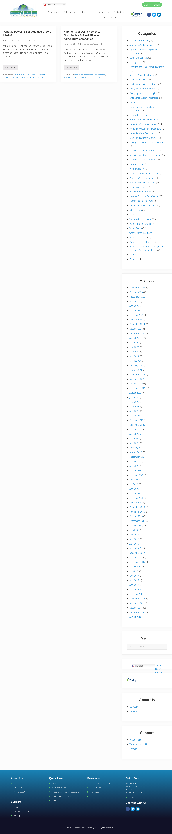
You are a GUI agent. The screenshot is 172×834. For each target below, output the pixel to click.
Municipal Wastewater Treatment (145, 155)
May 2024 (134, 351)
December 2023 (137, 374)
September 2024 (137, 333)
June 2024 (134, 347)
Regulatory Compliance (140, 191)
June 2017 (134, 575)
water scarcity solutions (140, 232)
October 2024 (136, 328)
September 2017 (137, 562)
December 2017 (137, 552)
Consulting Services (138, 57)
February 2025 (136, 315)
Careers (133, 711)
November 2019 (137, 511)
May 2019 (134, 539)
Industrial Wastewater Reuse (143, 124)
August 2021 (135, 461)
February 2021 (136, 475)
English (49, 4)
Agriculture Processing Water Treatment (29, 74)
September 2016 (137, 612)
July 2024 (133, 342)
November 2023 (137, 379)
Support (16, 801)
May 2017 (134, 580)
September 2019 (137, 520)
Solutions (69, 12)
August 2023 (135, 392)
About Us (53, 12)
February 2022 (136, 447)
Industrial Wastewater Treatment (145, 128)
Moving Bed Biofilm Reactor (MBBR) (146, 142)
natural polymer (136, 164)
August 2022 (135, 433)
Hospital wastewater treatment (144, 119)
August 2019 (135, 525)
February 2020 (136, 497)
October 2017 (136, 557)
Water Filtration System (140, 223)
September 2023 (137, 388)
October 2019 (136, 516)
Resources (102, 12)
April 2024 (134, 356)
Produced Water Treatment (142, 182)
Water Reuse (135, 228)
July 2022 (133, 438)
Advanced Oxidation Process (143, 45)
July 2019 (133, 530)
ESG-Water (134, 102)
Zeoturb (133, 259)
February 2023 (136, 420)
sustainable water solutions (142, 205)
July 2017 (133, 571)
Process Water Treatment (141, 177)
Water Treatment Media (33, 77)
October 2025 (136, 292)
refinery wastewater (138, 187)
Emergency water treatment (142, 88)
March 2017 (135, 589)
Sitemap (133, 748)
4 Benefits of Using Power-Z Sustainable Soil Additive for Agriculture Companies (82, 35)
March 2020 (135, 493)
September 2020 (137, 479)
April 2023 (134, 411)
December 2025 (137, 287)
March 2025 (135, 310)
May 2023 (134, 406)
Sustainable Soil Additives (13, 77)
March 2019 (135, 548)
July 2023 (133, 397)
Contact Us (118, 12)
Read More (11, 67)
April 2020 (134, 488)
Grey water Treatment (139, 115)
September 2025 (137, 296)
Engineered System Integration (144, 97)
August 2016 (135, 616)
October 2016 (136, 607)
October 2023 (136, 383)
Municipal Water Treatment (142, 159)
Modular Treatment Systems (143, 137)
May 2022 (134, 443)
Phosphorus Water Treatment (143, 173)
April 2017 (134, 584)
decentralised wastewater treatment (146, 66)
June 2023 (134, 401)
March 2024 (135, 360)
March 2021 (135, 470)
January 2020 (135, 502)
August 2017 (135, 566)
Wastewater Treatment (140, 219)
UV (130, 214)
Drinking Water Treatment (141, 74)
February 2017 (136, 594)
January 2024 (135, 369)
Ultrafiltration (135, 209)
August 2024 (135, 337)
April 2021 (134, 465)
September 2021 (137, 456)
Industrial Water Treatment (142, 133)
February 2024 (136, 365)
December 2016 (137, 598)
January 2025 (135, 319)
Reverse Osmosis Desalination (144, 196)
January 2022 (135, 452)
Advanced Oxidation (138, 40)
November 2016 (137, 603)
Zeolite (132, 254)
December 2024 (137, 324)
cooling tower (135, 62)
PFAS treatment (136, 168)
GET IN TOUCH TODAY (158, 669)
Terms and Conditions (139, 744)
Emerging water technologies (143, 93)
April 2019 (134, 543)
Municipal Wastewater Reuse (143, 150)
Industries (86, 12)
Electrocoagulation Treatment (143, 84)
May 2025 (134, 301)
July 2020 (133, 484)
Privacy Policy (135, 739)
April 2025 (134, 305)
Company (133, 706)
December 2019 (137, 507)
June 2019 (134, 534)
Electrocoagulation (138, 79)
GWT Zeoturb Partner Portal (110, 17)
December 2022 (137, 424)
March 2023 (135, 415)
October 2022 (136, 429)
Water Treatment (137, 237)
